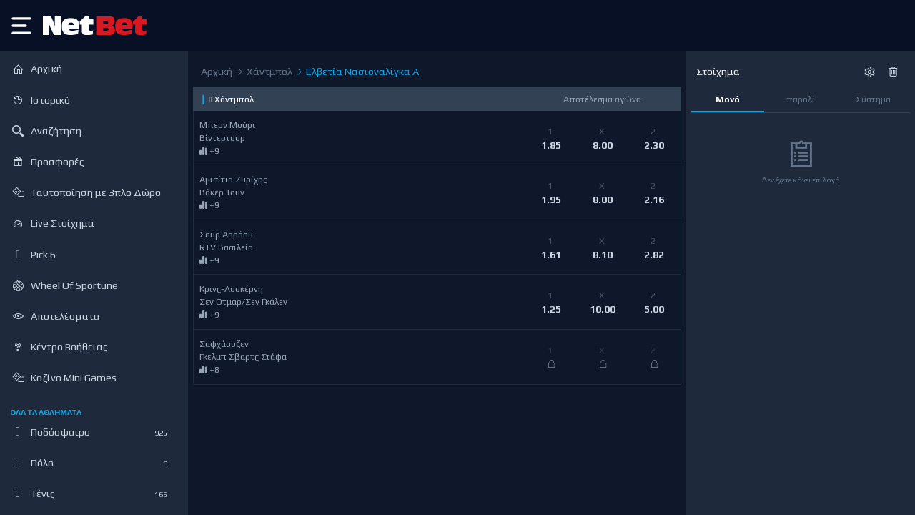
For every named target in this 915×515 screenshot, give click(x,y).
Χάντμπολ (263, 72)
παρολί (800, 99)
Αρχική (216, 71)
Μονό (728, 99)
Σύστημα (873, 99)
